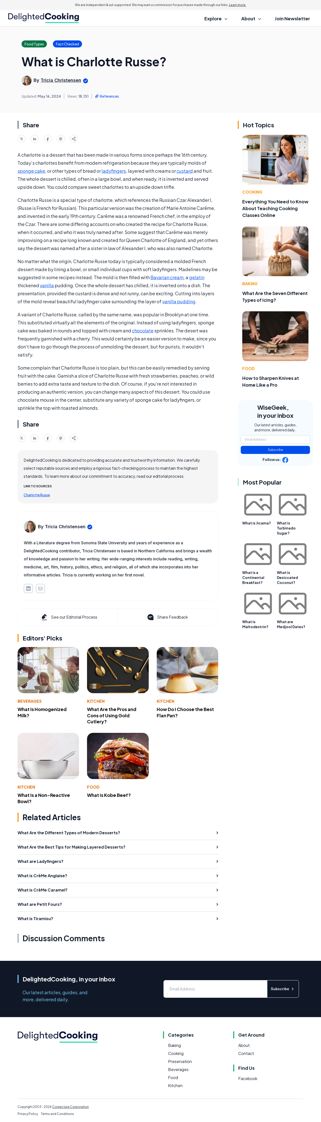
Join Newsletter (292, 18)
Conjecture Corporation (70, 1107)
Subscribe (275, 450)
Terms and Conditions (57, 1114)
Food (93, 787)
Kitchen (96, 701)
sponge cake (31, 171)
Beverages (30, 701)
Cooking (252, 192)
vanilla (47, 285)
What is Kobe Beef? (109, 795)
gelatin (196, 277)
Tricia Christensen (61, 80)
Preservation (180, 1061)
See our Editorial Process (68, 617)
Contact (246, 1053)
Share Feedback (167, 617)
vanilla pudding (178, 301)
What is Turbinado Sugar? (286, 528)
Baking (250, 283)
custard (185, 171)
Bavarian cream (167, 277)
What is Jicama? (256, 523)
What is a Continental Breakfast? (253, 577)
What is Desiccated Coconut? (287, 577)
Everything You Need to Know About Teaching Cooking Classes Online (275, 208)
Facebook (247, 1078)
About (244, 1045)
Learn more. (237, 5)
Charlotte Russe (37, 495)
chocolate (142, 330)
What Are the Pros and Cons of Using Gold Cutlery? (111, 715)
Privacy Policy (28, 1114)
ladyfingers (114, 171)
